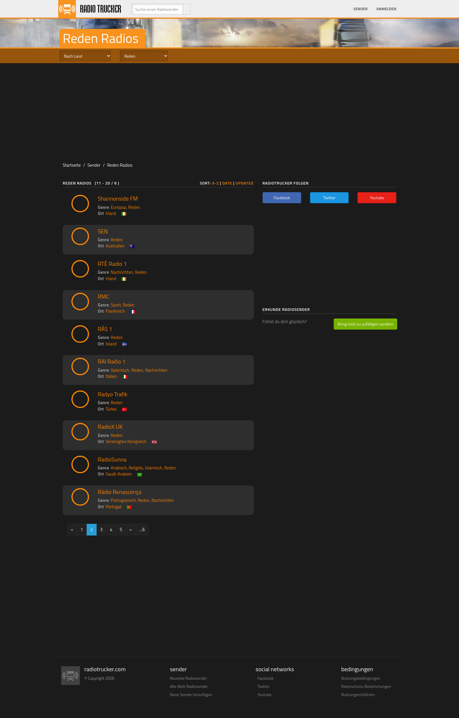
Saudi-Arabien (119, 474)
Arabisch (118, 467)
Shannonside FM (118, 198)
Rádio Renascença (119, 492)
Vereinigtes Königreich (126, 441)
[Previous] (72, 529)
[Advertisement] (229, 110)
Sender (360, 9)
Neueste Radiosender (188, 678)
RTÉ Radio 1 (112, 263)
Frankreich (115, 311)
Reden (134, 207)
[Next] (131, 529)
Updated (245, 183)
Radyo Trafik (112, 394)
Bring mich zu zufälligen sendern (365, 324)
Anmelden (386, 9)
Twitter (263, 686)
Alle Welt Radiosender (189, 686)
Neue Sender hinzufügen (191, 694)
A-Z (215, 183)
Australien (115, 245)
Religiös (136, 467)
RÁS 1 (105, 329)
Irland (111, 213)
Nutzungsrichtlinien (358, 694)
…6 (142, 529)
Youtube (264, 694)
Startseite (72, 165)
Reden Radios (119, 165)
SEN (103, 231)
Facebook (265, 678)
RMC (103, 296)
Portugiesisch (123, 500)
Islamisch (153, 467)
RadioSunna (112, 459)
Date (227, 183)
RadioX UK (110, 426)
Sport (116, 305)
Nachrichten (122, 272)
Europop (118, 207)
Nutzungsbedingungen (360, 678)
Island (111, 343)
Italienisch (120, 370)
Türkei (111, 409)
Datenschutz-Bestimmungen (366, 686)
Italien (111, 376)
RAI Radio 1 (111, 361)
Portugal (113, 506)
